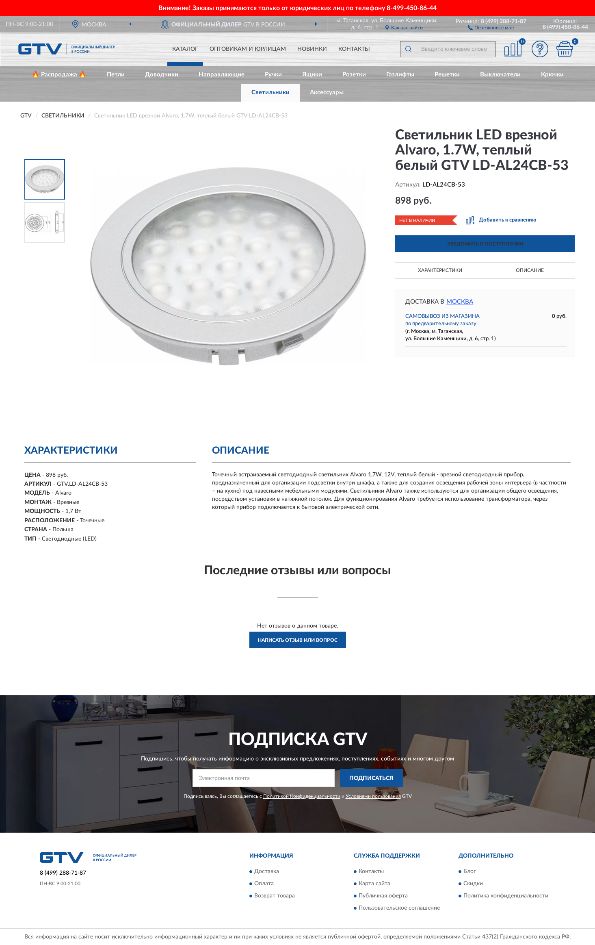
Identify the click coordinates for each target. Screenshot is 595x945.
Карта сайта (374, 883)
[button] (491, 27)
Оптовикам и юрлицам (248, 49)
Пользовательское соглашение (399, 908)
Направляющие (221, 75)
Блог (469, 871)
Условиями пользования (373, 796)
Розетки (354, 75)
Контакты (354, 49)
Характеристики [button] (440, 270)
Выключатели (500, 75)
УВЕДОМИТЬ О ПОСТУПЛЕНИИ (485, 243)
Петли (116, 75)
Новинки (312, 49)
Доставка (266, 871)
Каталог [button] (185, 49)
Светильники (270, 92)
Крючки (552, 75)
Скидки (473, 883)
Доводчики (161, 75)
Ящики (312, 75)
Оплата (264, 883)
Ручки (273, 75)
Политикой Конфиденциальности (301, 796)
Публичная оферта (383, 896)
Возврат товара (274, 896)
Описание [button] (530, 270)
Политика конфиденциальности (505, 896)
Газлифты (400, 75)
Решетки (447, 75)
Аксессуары (327, 92)
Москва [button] (459, 302)
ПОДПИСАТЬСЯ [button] (371, 778)
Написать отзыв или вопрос (298, 640)
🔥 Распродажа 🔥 (59, 75)
